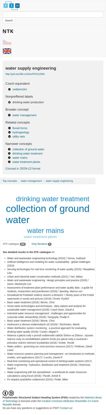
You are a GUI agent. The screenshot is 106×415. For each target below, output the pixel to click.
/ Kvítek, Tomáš (65, 342)
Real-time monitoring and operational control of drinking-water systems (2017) (49, 361)
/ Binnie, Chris (47, 302)
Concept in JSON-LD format (22, 168)
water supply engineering (59, 181)
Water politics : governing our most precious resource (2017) (40, 346)
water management (24, 115)
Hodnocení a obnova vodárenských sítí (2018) (32, 324)
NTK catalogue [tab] (14, 244)
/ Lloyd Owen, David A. (62, 309)
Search (9, 20)
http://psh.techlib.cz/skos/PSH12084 (25, 74)
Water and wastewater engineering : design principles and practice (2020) (47, 280)
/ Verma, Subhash (76, 258)
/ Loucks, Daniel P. (53, 357)
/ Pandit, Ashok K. (51, 375)
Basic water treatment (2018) (23, 302)
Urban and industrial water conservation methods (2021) (37, 276)
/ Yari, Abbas (76, 276)
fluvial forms (19, 128)
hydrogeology (20, 132)
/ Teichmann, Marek (68, 324)
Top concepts (10, 181)
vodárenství (19, 89)
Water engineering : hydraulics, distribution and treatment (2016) (42, 364)
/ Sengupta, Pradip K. (58, 317)
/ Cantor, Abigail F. (49, 331)
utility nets (18, 136)
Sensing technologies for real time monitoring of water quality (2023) (44, 269)
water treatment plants (26, 161)
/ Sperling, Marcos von (70, 291)
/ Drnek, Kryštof (60, 298)
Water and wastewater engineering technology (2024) (36, 258)
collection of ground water (28, 149)
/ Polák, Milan (60, 379)
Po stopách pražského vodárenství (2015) (30, 379)
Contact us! (66, 408)
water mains (20, 157)
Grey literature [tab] (42, 244)
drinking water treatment (27, 153)
